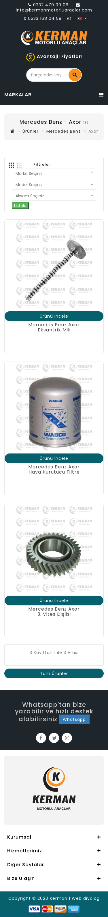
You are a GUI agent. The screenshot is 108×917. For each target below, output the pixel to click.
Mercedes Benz (63, 131)
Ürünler (30, 131)
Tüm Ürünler (54, 673)
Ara (75, 74)
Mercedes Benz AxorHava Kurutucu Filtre (54, 469)
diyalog (91, 898)
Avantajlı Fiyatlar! (60, 56)
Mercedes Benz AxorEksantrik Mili (54, 327)
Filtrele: (41, 164)
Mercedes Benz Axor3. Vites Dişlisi (54, 611)
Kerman (58, 898)
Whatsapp (74, 719)
